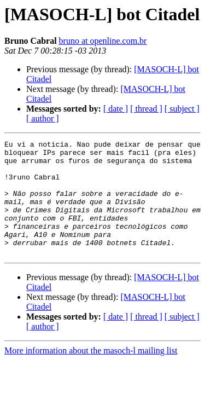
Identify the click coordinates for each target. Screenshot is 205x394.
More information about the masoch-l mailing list (90, 373)
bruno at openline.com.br (103, 40)
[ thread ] (146, 108)
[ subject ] (182, 108)
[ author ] (42, 118)
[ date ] (115, 108)
